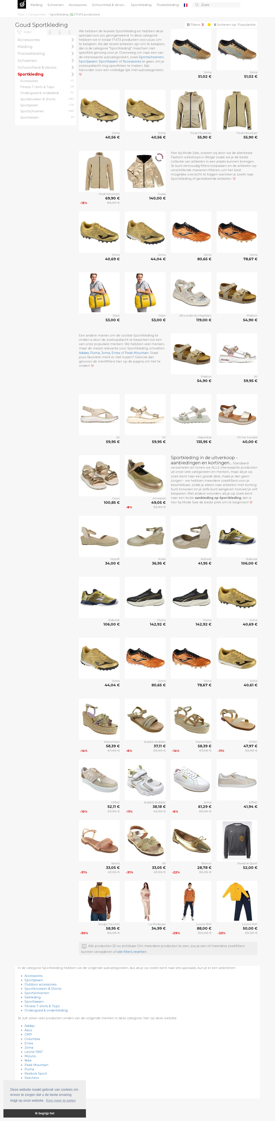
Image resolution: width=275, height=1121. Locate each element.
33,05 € (113, 867)
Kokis (162, 559)
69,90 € (112, 198)
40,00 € (249, 442)
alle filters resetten (132, 952)
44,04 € (158, 259)
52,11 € (113, 806)
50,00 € (250, 928)
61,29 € (204, 806)
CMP (28, 1034)
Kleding (37, 5)
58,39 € (113, 746)
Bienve (206, 863)
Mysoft (115, 559)
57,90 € (114, 811)
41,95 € (204, 563)
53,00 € (112, 320)
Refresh (206, 559)
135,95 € (203, 442)
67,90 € (113, 750)
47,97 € (250, 746)
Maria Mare (112, 741)
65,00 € (251, 933)
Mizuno (30, 1056)
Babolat (251, 559)
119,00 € (203, 320)
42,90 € (159, 811)
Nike (28, 1060)
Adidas (84, 353)
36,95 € (159, 563)
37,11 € (160, 746)
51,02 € (204, 76)
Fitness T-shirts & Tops (42, 1006)
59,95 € (250, 381)
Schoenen (55, 5)
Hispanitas (204, 437)
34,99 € (158, 928)
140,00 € (157, 198)
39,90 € (159, 750)
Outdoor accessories (40, 984)
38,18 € (159, 806)
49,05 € (158, 502)
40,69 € (112, 259)
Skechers (31, 1078)
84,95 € (113, 933)
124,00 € (204, 933)
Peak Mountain (201, 133)
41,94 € (250, 806)
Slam (116, 315)
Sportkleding (141, 5)
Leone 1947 (203, 924)
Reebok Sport (247, 863)
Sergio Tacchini (109, 924)
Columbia (32, 1039)
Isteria (116, 863)
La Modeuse (157, 924)
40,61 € (250, 685)
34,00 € (112, 563)
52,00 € (250, 867)
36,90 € (205, 872)
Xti (255, 376)
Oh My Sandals (247, 437)
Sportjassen (88, 61)
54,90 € (250, 320)
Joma (207, 72)
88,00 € (204, 928)
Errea (116, 353)
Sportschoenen (151, 57)
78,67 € (250, 259)
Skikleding (32, 997)
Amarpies (159, 498)
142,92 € (158, 624)
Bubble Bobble (155, 741)
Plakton (252, 315)
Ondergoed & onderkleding (46, 1010)
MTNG (253, 741)
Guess (162, 194)
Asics (28, 1030)
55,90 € (204, 137)
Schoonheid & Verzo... (109, 5)
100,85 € (112, 502)
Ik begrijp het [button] (44, 1113)
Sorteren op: (235, 25)
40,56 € (112, 137)
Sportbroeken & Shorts (42, 989)
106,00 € (249, 563)
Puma (95, 353)
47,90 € (114, 872)
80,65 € (204, 259)
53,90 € (159, 507)
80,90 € (113, 202)
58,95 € (113, 928)
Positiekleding (168, 5)
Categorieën (37, 14)
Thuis (21, 14)
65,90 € (205, 811)
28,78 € (204, 867)
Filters (195, 25)
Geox (116, 498)
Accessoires (78, 5)
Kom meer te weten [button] (61, 1100)
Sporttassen (108, 61)
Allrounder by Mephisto (195, 315)
